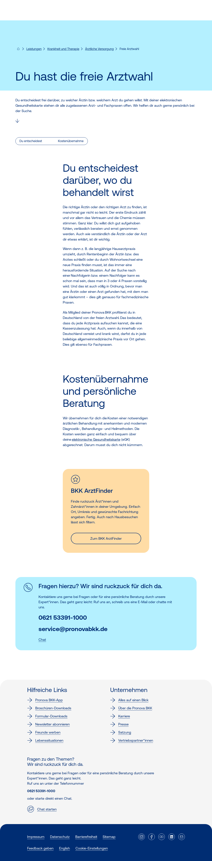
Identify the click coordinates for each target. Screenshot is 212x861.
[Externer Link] (141, 837)
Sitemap (109, 837)
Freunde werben (43, 732)
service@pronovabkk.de (73, 629)
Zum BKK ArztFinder (106, 538)
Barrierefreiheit (86, 837)
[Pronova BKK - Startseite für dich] (18, 50)
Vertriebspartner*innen (131, 740)
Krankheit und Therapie (63, 49)
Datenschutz (60, 837)
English (64, 848)
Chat (42, 640)
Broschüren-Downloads (49, 708)
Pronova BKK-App (45, 700)
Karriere (120, 716)
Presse (119, 724)
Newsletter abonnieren (48, 724)
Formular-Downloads (47, 716)
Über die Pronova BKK (131, 708)
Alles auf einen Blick (129, 700)
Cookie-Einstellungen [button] (91, 848)
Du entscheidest (30, 141)
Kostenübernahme (71, 141)
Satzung (120, 732)
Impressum (35, 837)
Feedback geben (40, 848)
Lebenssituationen (45, 740)
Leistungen (34, 49)
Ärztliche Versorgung (99, 49)
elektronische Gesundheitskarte (96, 439)
